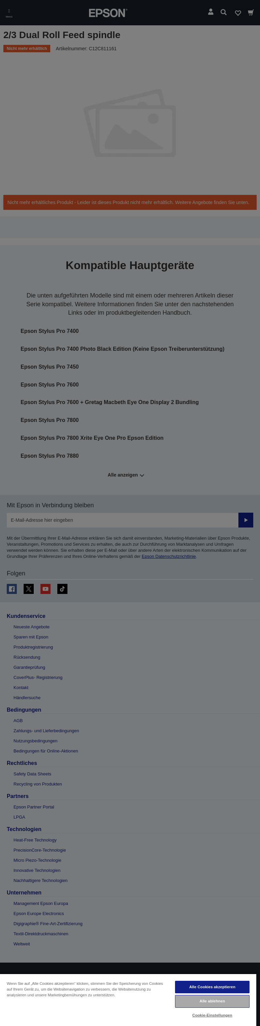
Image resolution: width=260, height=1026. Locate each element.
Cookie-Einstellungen (212, 1015)
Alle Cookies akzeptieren (212, 987)
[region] (128, 999)
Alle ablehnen (212, 1001)
